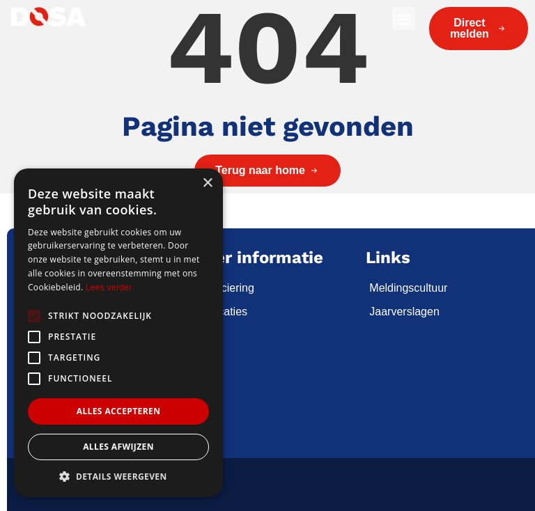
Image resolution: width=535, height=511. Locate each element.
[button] (403, 18)
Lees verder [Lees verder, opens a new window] (109, 287)
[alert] (118, 332)
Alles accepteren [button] (119, 411)
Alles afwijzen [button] (118, 447)
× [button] (207, 183)
